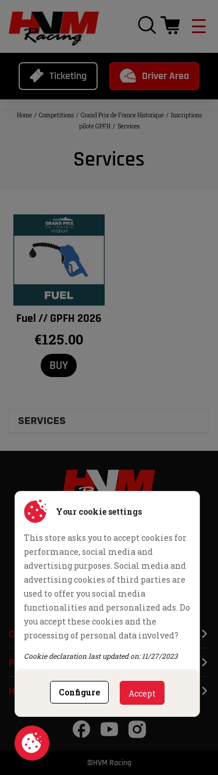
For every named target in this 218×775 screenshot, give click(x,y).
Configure (79, 692)
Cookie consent (32, 743)
